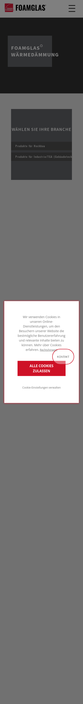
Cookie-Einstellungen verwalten (41, 387)
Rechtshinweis (48, 350)
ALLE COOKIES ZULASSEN (41, 368)
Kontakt (63, 357)
